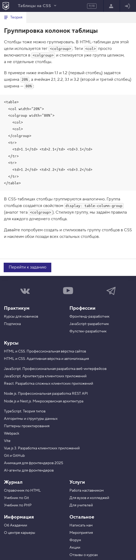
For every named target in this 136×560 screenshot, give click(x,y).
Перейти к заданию (27, 267)
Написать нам (81, 525)
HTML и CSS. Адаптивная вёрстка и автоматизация (46, 358)
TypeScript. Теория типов (25, 411)
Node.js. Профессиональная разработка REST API (46, 393)
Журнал (13, 482)
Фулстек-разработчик (88, 331)
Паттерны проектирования (26, 426)
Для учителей (81, 505)
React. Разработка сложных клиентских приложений (48, 383)
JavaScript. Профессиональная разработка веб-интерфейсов (55, 368)
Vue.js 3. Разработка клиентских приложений (42, 448)
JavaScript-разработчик (89, 324)
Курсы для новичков (21, 316)
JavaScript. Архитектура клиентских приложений (45, 376)
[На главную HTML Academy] (5, 6)
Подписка (12, 324)
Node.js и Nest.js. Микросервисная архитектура (43, 401)
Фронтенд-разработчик (89, 316)
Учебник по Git (16, 498)
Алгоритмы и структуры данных (31, 418)
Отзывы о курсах (83, 555)
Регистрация (111, 6)
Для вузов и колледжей (89, 498)
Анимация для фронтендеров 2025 (33, 463)
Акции (74, 547)
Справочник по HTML (22, 490)
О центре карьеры (19, 532)
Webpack (11, 433)
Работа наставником (86, 490)
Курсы (11, 343)
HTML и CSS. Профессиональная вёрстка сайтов (45, 351)
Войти (127, 6)
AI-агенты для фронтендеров (29, 470)
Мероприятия (81, 532)
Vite (7, 441)
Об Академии (15, 525)
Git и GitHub (14, 455)
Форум (75, 540)
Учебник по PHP (18, 505)
